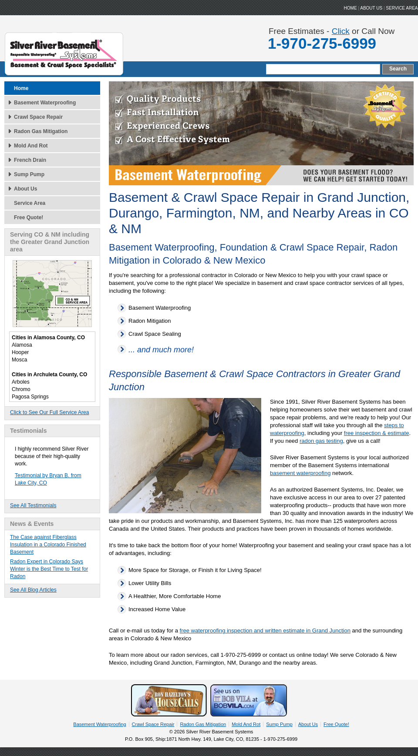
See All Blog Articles (33, 590)
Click (341, 31)
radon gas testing (321, 441)
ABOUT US (371, 8)
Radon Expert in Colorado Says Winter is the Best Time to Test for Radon (49, 569)
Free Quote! (28, 217)
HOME (350, 8)
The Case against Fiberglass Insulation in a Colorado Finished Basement (48, 544)
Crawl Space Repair (38, 117)
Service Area (402, 8)
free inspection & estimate (376, 433)
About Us (25, 189)
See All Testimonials (33, 505)
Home (21, 88)
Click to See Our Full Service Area (49, 412)
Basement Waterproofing (45, 103)
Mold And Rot (31, 146)
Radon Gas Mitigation (40, 131)
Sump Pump (29, 174)
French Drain (30, 160)
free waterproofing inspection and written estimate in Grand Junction (265, 630)
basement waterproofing (300, 473)
